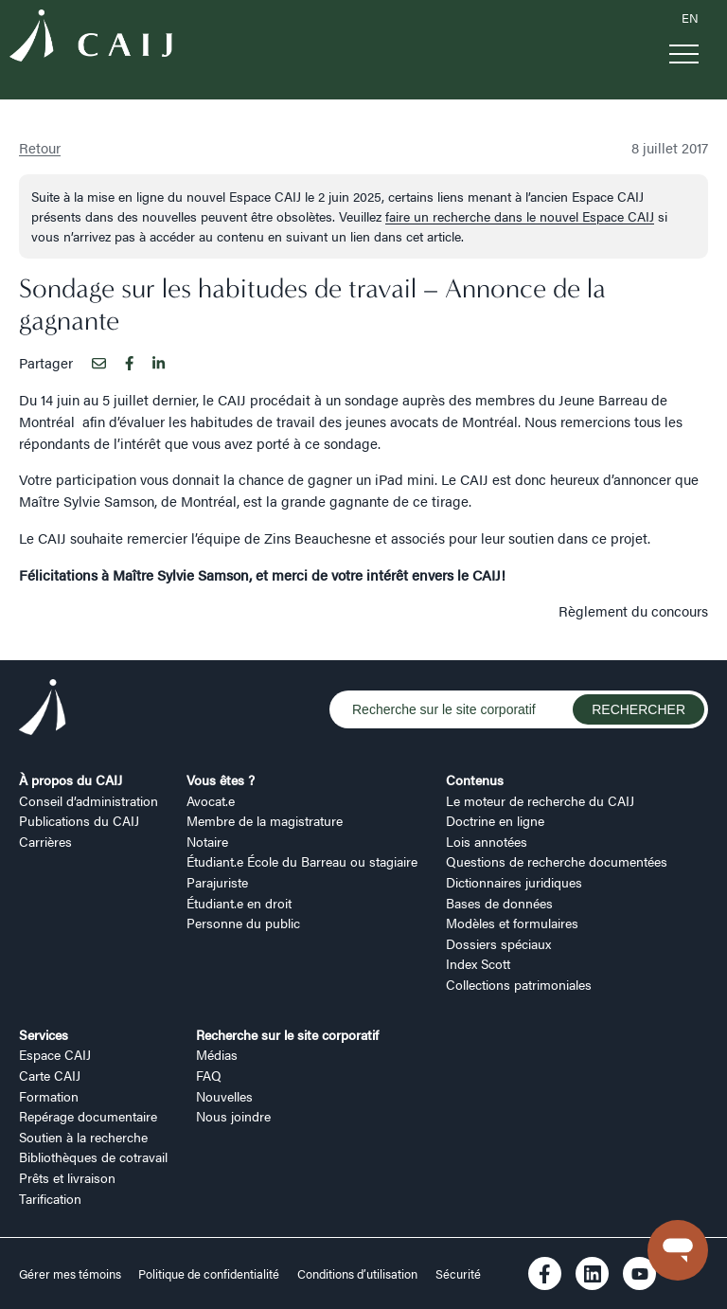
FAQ (209, 1075)
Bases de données (499, 902)
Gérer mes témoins (71, 1273)
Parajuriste (217, 881)
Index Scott (478, 963)
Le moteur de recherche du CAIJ (540, 800)
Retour (40, 147)
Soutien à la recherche (83, 1136)
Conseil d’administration (88, 800)
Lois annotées (486, 841)
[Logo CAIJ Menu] (90, 38)
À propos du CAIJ (70, 779)
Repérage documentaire (88, 1115)
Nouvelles (224, 1095)
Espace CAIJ (55, 1054)
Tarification (50, 1198)
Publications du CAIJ (79, 820)
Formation (49, 1095)
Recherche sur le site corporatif (287, 1034)
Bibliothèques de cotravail (93, 1156)
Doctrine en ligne (495, 820)
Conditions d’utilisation (357, 1273)
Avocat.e (210, 800)
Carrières (45, 841)
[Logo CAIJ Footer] (42, 709)
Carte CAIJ (49, 1075)
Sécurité (458, 1273)
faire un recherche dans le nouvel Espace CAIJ (519, 215)
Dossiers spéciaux (498, 943)
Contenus (475, 779)
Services (43, 1034)
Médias (217, 1054)
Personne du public (243, 922)
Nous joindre (233, 1115)
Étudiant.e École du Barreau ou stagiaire (301, 861)
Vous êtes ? (220, 779)
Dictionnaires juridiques (514, 881)
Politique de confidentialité (208, 1273)
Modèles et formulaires (512, 922)
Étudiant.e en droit (239, 902)
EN (690, 18)
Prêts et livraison (67, 1177)
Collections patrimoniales (519, 984)
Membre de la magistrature (264, 820)
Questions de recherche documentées (556, 861)
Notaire (207, 841)
